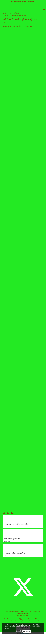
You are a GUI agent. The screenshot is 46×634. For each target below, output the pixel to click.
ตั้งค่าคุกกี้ (18, 631)
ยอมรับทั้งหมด (26, 631)
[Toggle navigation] (44, 9)
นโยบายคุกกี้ (9, 628)
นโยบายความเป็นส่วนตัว (35, 626)
